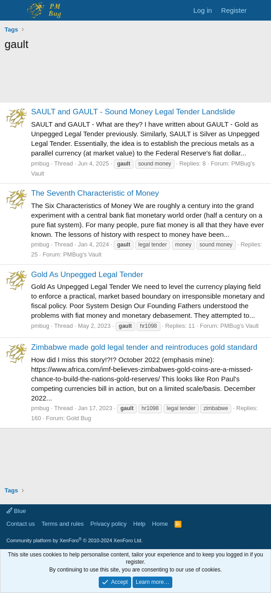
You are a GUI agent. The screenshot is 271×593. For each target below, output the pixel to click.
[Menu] (12, 10)
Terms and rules (63, 523)
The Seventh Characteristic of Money (95, 193)
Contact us (20, 523)
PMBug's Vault (82, 254)
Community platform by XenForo (74, 540)
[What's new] (260, 10)
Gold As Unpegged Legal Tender (87, 274)
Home (160, 523)
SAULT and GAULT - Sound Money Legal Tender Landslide (133, 111)
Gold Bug (78, 418)
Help (139, 523)
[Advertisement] (135, 79)
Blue (16, 511)
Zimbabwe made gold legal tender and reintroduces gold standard (144, 347)
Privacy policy (108, 523)
